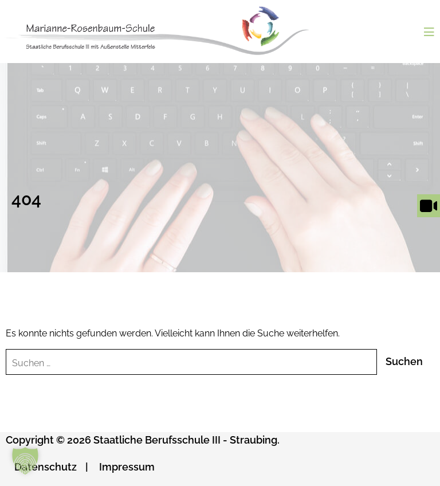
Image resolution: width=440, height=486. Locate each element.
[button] (25, 461)
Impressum (127, 467)
